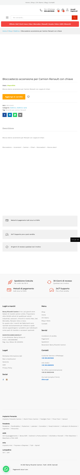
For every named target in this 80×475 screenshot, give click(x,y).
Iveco (26, 24)
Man (30, 24)
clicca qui (45, 379)
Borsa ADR (23, 436)
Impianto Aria (7, 445)
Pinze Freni (56, 419)
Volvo (57, 24)
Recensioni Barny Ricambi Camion (54, 345)
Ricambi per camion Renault (16, 110)
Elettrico (13, 108)
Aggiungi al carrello (14, 97)
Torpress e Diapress (21, 445)
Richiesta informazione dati (12, 356)
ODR (4, 365)
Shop (33, 2)
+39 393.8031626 (48, 358)
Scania (51, 24)
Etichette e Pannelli (56, 436)
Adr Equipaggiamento (10, 436)
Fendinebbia (15, 426)
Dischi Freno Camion (31, 419)
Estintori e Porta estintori (38, 436)
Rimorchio (15, 428)
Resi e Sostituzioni (9, 359)
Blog (46, 2)
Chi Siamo (39, 2)
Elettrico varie (22, 108)
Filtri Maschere (70, 436)
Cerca (75, 17)
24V (8, 452)
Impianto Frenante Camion (12, 419)
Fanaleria (5, 426)
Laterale (34, 426)
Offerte (11, 24)
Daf (17, 24)
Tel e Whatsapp (49, 9)
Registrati (74, 11)
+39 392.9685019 (48, 365)
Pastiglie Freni (45, 419)
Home (27, 2)
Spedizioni (45, 342)
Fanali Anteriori (54, 426)
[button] (6, 469)
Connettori (42, 426)
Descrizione (8, 128)
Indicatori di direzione (69, 426)
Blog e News (46, 321)
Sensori (65, 419)
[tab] (9, 129)
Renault (45, 24)
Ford (21, 24)
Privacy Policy (7, 368)
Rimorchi (67, 24)
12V (3, 452)
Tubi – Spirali (35, 445)
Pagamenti (45, 339)
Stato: (4, 85)
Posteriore (25, 426)
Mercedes (37, 24)
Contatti (52, 2)
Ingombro (5, 428)
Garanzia (5, 362)
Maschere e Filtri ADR (10, 438)
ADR (61, 24)
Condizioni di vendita (49, 336)
